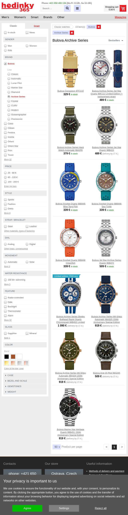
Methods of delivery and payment (106, 471)
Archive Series (16, 96)
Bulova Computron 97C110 (71, 91)
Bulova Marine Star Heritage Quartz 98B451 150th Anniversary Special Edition (70, 432)
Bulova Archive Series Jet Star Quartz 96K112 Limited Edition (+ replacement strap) (107, 94)
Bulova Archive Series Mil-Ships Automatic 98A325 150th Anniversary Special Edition (106, 319)
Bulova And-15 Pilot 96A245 (106, 373)
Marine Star (15, 87)
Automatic (14, 78)
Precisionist (15, 119)
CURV (12, 105)
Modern (13, 110)
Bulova (9, 63)
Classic (13, 74)
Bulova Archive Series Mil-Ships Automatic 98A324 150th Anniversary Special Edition (70, 376)
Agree (27, 508)
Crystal (13, 101)
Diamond (14, 92)
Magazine (120, 17)
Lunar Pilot (15, 83)
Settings (64, 508)
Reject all (100, 508)
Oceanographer (17, 114)
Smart (37, 26)
